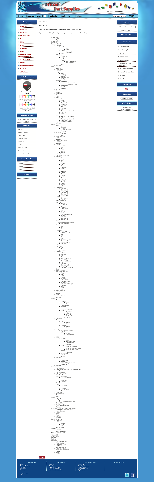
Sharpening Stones (61, 395)
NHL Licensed (65, 223)
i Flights (63, 253)
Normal (68, 322)
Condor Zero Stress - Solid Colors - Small (27, 99)
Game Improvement (61, 373)
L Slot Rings (64, 381)
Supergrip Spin (70, 342)
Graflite (63, 168)
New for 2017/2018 (24, 35)
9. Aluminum (121, 75)
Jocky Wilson (64, 353)
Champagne (64, 198)
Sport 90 (63, 112)
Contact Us (30, 16)
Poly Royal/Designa (66, 214)
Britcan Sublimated (61, 431)
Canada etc (64, 204)
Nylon (57, 225)
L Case (63, 400)
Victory (58, 293)
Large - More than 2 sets (62, 405)
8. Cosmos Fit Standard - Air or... (126, 72)
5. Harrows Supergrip (123, 60)
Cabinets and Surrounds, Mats (64, 409)
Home (20, 16)
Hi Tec (58, 72)
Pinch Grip (69, 317)
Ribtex (62, 150)
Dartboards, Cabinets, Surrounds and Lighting (25, 55)
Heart (62, 170)
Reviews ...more (27, 115)
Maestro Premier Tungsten (68, 116)
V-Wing (63, 184)
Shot (57, 96)
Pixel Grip (68, 314)
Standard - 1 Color (66, 239)
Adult (57, 125)
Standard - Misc (65, 242)
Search (127, 22)
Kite (62, 147)
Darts (20, 39)
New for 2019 (22, 26)
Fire (62, 274)
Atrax (62, 159)
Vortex (58, 294)
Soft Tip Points (60, 427)
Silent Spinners (70, 334)
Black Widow (64, 85)
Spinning (63, 306)
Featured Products (25, 466)
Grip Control (59, 375)
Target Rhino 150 (60, 290)
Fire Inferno (64, 167)
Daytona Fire (64, 103)
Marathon (63, 171)
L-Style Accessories (61, 376)
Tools (57, 396)
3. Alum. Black (121, 53)
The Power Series (66, 120)
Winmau (58, 65)
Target (58, 54)
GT (62, 358)
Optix (62, 174)
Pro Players (59, 93)
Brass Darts (59, 68)
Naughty (63, 211)
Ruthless (58, 95)
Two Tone (63, 354)
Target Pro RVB (60, 270)
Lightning (63, 75)
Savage (68, 304)
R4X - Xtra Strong (66, 258)
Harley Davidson (60, 411)
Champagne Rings (66, 377)
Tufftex (63, 183)
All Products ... (23, 72)
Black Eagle (64, 81)
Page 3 (20, 166)
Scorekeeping (60, 393)
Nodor (57, 413)
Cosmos (58, 320)
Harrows (58, 45)
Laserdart (58, 80)
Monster (63, 423)
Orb (62, 107)
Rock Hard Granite (66, 261)
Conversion (64, 385)
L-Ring (63, 199)
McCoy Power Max (61, 200)
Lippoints (63, 379)
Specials (53, 437)
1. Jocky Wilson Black (123, 46)
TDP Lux (63, 243)
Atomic (63, 158)
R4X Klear (64, 259)
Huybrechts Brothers (66, 121)
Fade (62, 273)
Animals (63, 203)
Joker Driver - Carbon (67, 330)
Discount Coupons (22, 151)
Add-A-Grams (60, 368)
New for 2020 (22, 29)
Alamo (67, 340)
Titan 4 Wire (64, 364)
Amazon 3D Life (60, 136)
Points (58, 384)
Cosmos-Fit (59, 141)
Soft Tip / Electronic (24, 59)
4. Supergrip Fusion (123, 56)
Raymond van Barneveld (67, 111)
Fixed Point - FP (70, 83)
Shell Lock (64, 380)
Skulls (62, 287)
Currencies (127, 94)
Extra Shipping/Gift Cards (25, 65)
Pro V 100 (63, 285)
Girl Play (63, 105)
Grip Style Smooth (71, 312)
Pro (62, 109)
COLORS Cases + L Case (68, 401)
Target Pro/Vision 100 (62, 271)
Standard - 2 (64, 190)
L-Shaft (63, 332)
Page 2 (20, 163)
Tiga (62, 425)
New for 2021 (22, 32)
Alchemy (58, 132)
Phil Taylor (64, 108)
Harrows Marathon (66, 129)
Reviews (53, 439)
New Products (55, 436)
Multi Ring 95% (65, 77)
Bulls (57, 137)
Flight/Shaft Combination (62, 155)
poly (57, 245)
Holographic (59, 187)
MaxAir (63, 172)
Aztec (67, 302)
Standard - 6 (64, 195)
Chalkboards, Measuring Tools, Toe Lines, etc (68, 369)
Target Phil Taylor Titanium (68, 363)
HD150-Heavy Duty (66, 233)
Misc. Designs (65, 279)
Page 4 (20, 169)
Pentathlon (59, 230)
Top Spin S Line (70, 316)
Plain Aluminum (65, 305)
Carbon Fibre (59, 318)
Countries (63, 145)
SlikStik (63, 361)
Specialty (58, 357)
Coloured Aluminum (66, 309)
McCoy (58, 89)
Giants (63, 73)
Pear (62, 148)
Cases (21, 51)
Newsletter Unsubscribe (23, 154)
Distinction (64, 104)
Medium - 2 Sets (60, 404)
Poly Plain (58, 246)
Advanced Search (56, 435)
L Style (58, 329)
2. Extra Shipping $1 (123, 50)
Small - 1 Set (59, 403)
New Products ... (23, 69)
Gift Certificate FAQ (22, 148)
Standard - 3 (64, 191)
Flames (63, 277)
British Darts (59, 69)
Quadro (63, 175)
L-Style (58, 196)
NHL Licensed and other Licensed (65, 222)
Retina (67, 49)
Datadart (63, 127)
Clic (62, 164)
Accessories (22, 48)
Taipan (63, 180)
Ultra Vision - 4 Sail (71, 61)
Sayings (63, 215)
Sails (62, 286)
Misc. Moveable (65, 389)
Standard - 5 (64, 194)
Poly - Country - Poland (27, 91)
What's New (23, 468)
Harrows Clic (64, 360)
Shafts (21, 45)
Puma (57, 415)
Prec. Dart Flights (65, 281)
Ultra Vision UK (70, 62)
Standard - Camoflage (67, 267)
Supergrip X (69, 52)
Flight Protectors (60, 372)
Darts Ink (58, 143)
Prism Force (69, 352)
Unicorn (58, 115)
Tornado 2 (63, 182)
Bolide (62, 100)
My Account (81, 470)
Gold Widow (64, 87)
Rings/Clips (59, 392)
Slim (62, 135)
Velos (62, 186)
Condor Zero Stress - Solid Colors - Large (27, 108)
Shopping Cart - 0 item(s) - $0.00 (59, 16)
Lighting (58, 412)
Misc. (57, 91)
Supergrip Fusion (70, 341)
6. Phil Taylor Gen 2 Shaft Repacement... (124, 64)
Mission (58, 92)
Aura (67, 48)
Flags (62, 275)
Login (39, 16)
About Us (20, 129)
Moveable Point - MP (71, 84)
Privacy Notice (21, 135)
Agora (62, 99)
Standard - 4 (64, 192)
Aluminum (58, 300)
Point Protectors (60, 383)
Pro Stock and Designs (67, 283)
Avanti (62, 162)
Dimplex (58, 144)
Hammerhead (64, 387)
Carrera (63, 101)
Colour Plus (64, 231)
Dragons (63, 207)
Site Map (20, 145)
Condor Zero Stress (61, 140)
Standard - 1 (64, 188)
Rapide (63, 176)
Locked (63, 321)
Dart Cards (59, 371)
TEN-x (62, 289)
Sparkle (63, 151)
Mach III (63, 76)
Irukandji (63, 88)
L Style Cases (60, 399)
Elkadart (58, 154)
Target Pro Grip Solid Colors (73, 348)
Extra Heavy (64, 208)
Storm (62, 113)
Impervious (64, 254)
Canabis (58, 139)
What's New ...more (27, 77)
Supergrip (68, 344)
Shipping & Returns (22, 132)
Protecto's (58, 407)
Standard (63, 133)
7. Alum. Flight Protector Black (125, 68)
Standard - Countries (66, 241)
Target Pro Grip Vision (72, 349)
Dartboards (59, 420)
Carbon (63, 163)
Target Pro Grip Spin (71, 346)
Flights (21, 42)
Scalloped (63, 79)
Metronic (58, 202)
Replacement (64, 391)
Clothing (21, 62)
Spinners (58, 365)
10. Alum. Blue (121, 79)
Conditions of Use (22, 138)
